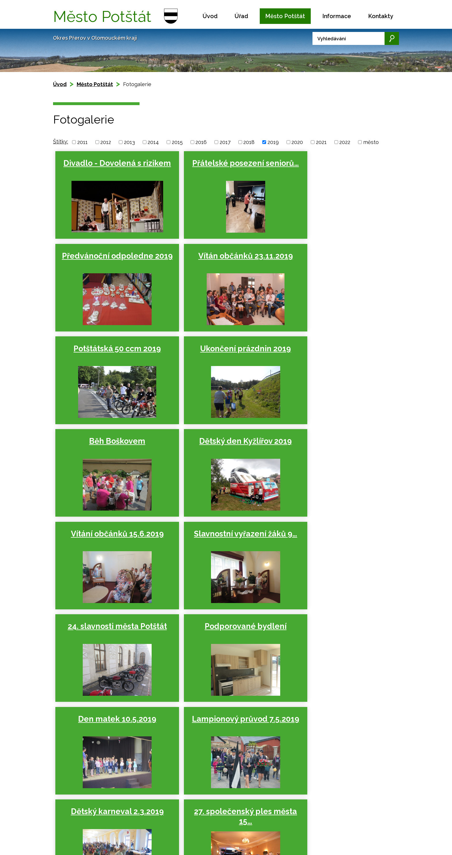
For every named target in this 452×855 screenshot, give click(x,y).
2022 (344, 142)
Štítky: (60, 142)
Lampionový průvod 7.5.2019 (221, 543)
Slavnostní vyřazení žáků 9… (109, 448)
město (371, 142)
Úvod (210, 16)
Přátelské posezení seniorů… (222, 168)
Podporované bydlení (334, 443)
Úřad (241, 16)
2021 (321, 142)
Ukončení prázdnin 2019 (334, 258)
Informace (336, 16)
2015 (177, 142)
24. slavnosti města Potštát (221, 448)
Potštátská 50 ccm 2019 (221, 258)
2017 (225, 142)
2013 (129, 142)
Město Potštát (285, 16)
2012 (105, 142)
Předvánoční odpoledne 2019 (334, 168)
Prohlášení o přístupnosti (93, 823)
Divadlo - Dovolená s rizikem (109, 168)
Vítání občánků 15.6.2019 (334, 351)
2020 (297, 142)
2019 (273, 142)
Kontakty (380, 16)
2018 (249, 142)
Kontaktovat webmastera (108, 817)
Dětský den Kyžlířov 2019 (222, 351)
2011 (82, 142)
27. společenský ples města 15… (109, 639)
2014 (153, 142)
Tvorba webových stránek (105, 829)
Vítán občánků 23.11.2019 (109, 258)
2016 (201, 142)
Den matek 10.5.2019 (109, 538)
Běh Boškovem (109, 351)
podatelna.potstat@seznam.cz (236, 843)
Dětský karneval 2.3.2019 (334, 538)
